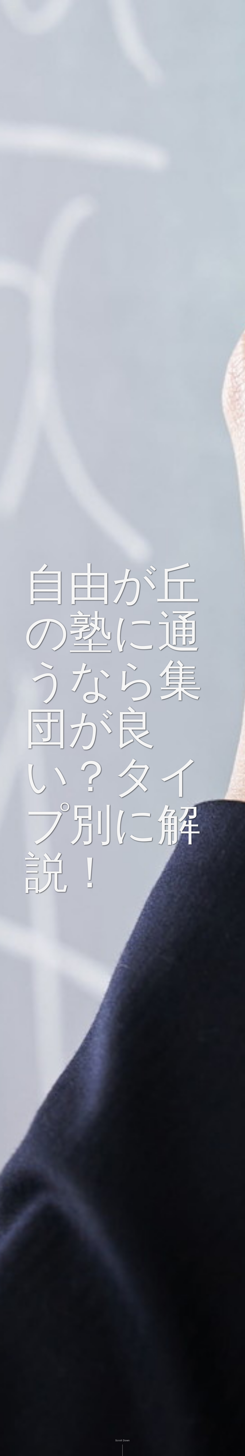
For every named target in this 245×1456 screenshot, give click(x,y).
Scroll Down (122, 1440)
